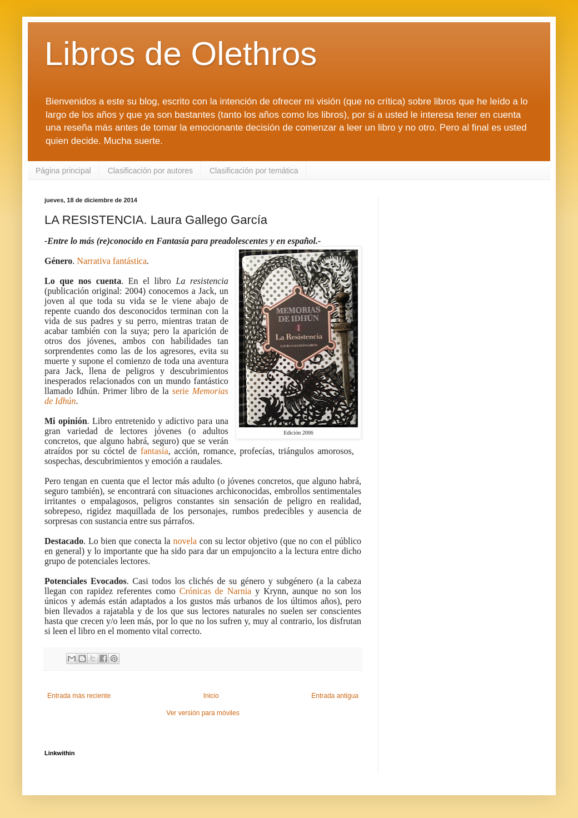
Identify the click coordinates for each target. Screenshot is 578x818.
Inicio (211, 696)
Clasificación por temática (254, 170)
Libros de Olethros (180, 53)
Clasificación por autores (150, 170)
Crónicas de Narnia (215, 591)
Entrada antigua (334, 696)
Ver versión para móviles (202, 713)
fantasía (154, 451)
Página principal (63, 170)
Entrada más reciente (79, 696)
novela (185, 541)
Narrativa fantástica (112, 261)
